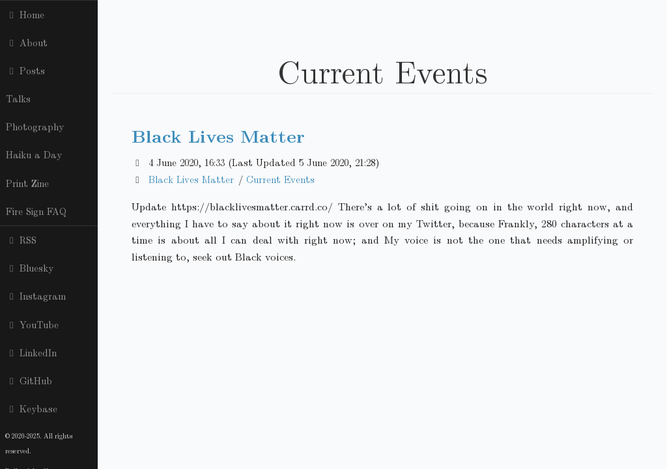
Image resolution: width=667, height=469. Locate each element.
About (27, 42)
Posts (25, 70)
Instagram (36, 295)
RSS (21, 239)
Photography (35, 126)
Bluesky (29, 267)
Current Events (280, 179)
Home (25, 14)
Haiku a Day (34, 154)
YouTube (32, 324)
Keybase (31, 408)
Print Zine (27, 183)
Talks (18, 98)
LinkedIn (31, 352)
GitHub (29, 380)
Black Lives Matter (218, 135)
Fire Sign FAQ (36, 211)
